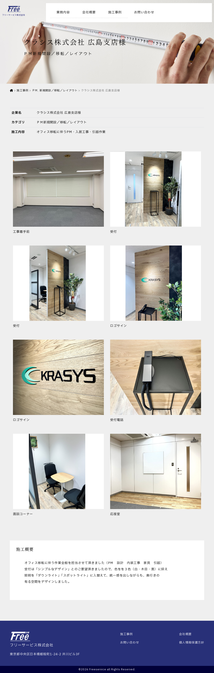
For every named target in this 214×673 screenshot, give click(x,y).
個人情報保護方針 (191, 642)
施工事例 (115, 12)
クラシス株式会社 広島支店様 (59, 112)
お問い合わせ (144, 12)
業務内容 (63, 12)
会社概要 (89, 12)
